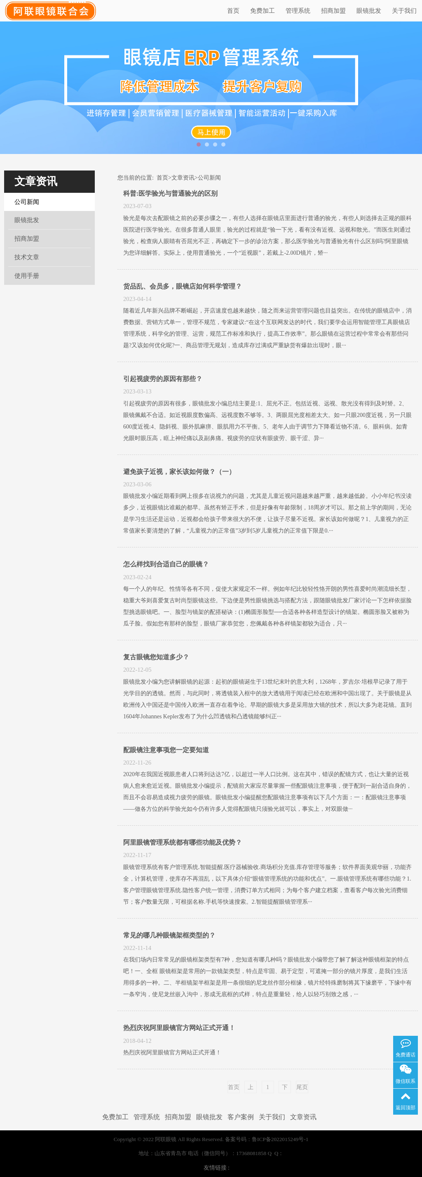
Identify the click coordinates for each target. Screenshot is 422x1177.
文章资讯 (35, 181)
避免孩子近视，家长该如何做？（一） (179, 471)
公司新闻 (26, 202)
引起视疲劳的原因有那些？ (162, 378)
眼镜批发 (368, 10)
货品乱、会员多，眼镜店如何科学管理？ (182, 286)
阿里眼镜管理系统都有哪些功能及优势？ (182, 842)
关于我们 (404, 10)
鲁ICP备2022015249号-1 (280, 1139)
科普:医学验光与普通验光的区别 (170, 193)
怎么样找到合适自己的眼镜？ (166, 564)
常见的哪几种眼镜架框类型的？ (169, 935)
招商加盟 (333, 10)
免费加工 (262, 10)
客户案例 (240, 1116)
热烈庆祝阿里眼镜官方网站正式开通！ (179, 1027)
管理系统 (298, 10)
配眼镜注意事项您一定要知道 (166, 749)
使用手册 (26, 275)
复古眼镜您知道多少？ (156, 657)
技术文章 (26, 257)
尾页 (302, 1087)
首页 (233, 10)
